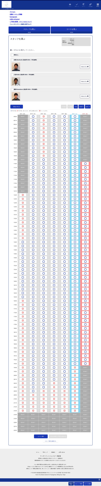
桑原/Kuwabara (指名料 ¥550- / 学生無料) (25, 89)
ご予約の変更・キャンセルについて (21, 22)
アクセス (12, 12)
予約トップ (45, 452)
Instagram (13, 17)
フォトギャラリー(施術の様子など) (20, 24)
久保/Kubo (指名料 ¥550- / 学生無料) (24, 74)
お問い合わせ (62, 452)
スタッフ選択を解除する (50, 441)
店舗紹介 (53, 452)
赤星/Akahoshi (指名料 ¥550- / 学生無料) (25, 60)
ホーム (37, 452)
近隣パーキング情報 (16, 14)
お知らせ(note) (15, 19)
